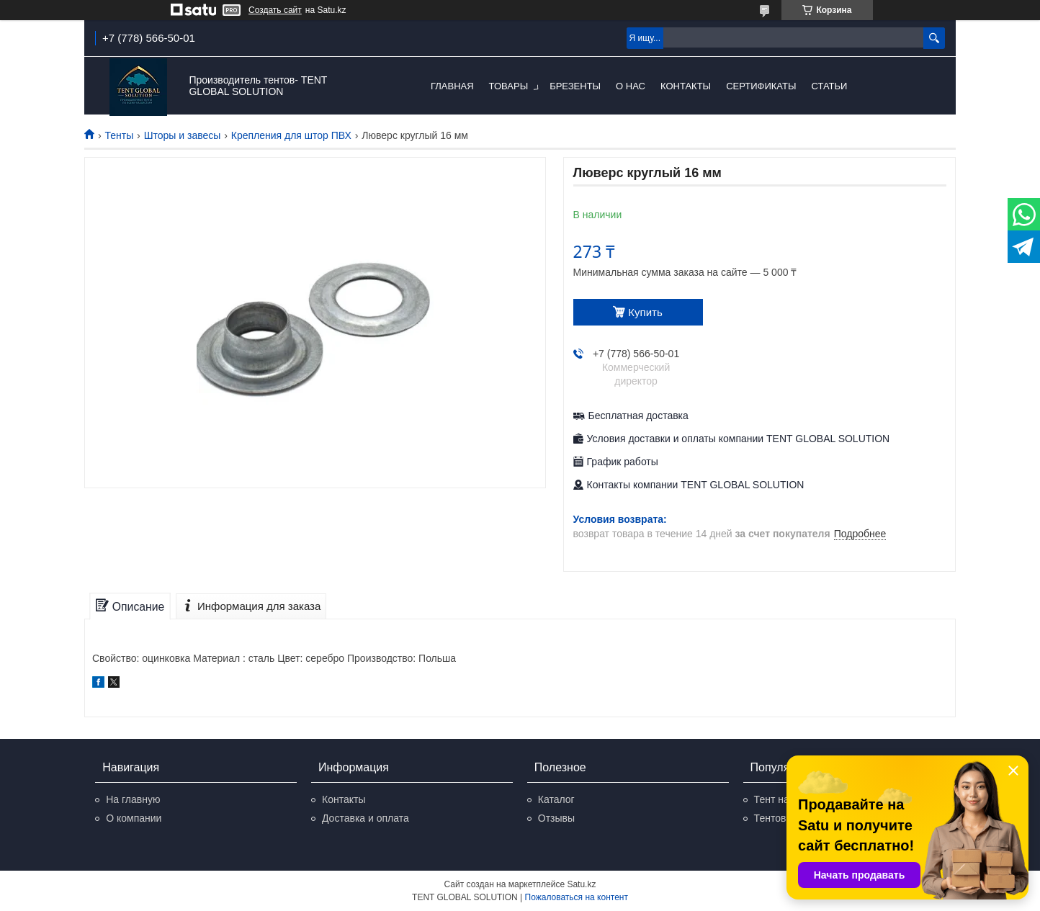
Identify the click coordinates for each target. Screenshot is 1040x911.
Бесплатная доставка (638, 415)
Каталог (556, 799)
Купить (645, 312)
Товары (509, 86)
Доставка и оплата (365, 818)
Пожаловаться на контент (576, 897)
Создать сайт (275, 10)
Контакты (685, 86)
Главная (452, 86)
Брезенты (575, 86)
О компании (133, 818)
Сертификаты (761, 86)
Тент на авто (783, 799)
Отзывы (556, 818)
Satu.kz (581, 884)
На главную (133, 799)
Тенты (118, 135)
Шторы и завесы (182, 135)
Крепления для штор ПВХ (291, 135)
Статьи (829, 86)
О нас (630, 86)
